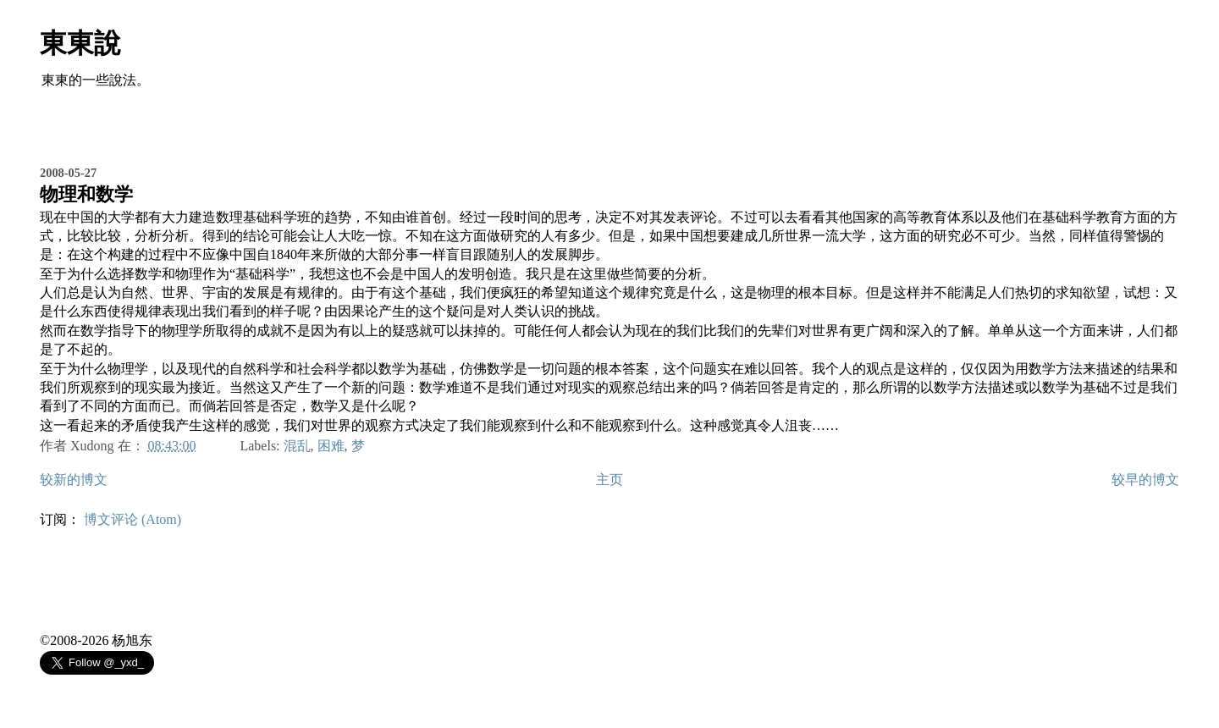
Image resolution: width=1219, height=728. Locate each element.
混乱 (297, 445)
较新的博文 (74, 479)
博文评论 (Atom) (132, 519)
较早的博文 (1145, 479)
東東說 (80, 43)
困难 (331, 445)
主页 (609, 479)
